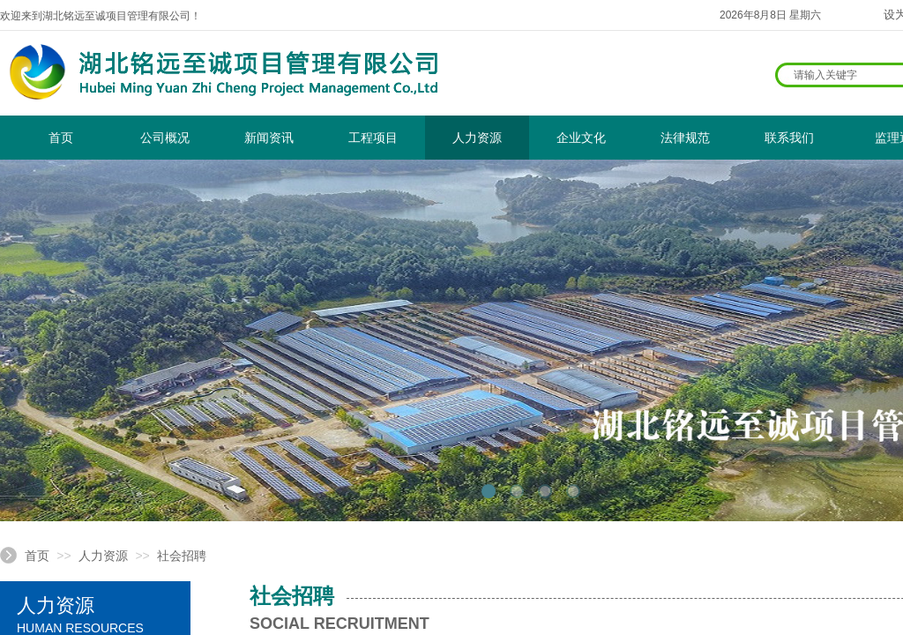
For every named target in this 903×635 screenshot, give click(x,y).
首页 (61, 138)
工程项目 (373, 138)
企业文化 (581, 138)
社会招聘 (181, 556)
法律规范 (685, 138)
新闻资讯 (269, 138)
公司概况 (165, 138)
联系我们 (789, 138)
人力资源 (477, 138)
